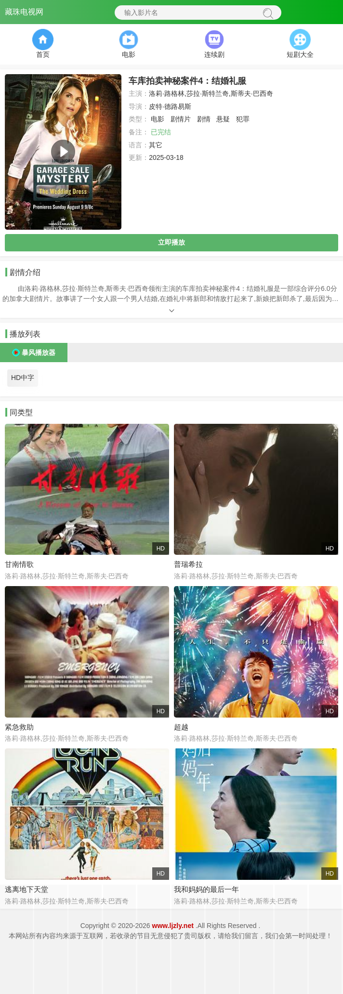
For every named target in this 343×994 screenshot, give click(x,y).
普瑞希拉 (188, 564)
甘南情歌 (19, 564)
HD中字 (22, 377)
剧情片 (181, 119)
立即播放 (171, 242)
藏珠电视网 (24, 12)
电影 (157, 119)
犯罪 (243, 119)
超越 (181, 727)
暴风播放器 (38, 352)
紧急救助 (19, 727)
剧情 (204, 119)
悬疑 (223, 119)
